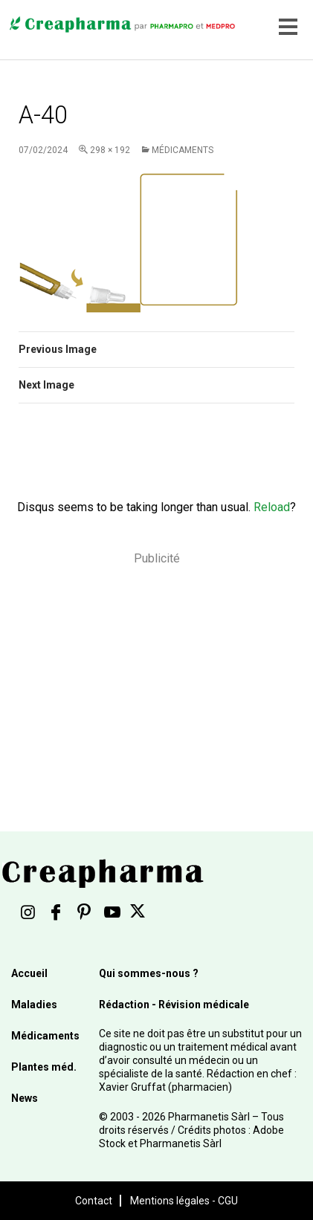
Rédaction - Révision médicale (174, 1004)
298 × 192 (110, 150)
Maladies (34, 1004)
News (24, 1098)
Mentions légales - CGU (184, 1201)
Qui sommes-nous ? (149, 973)
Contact (93, 1201)
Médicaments (182, 150)
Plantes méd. (44, 1067)
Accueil (29, 973)
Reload (272, 507)
